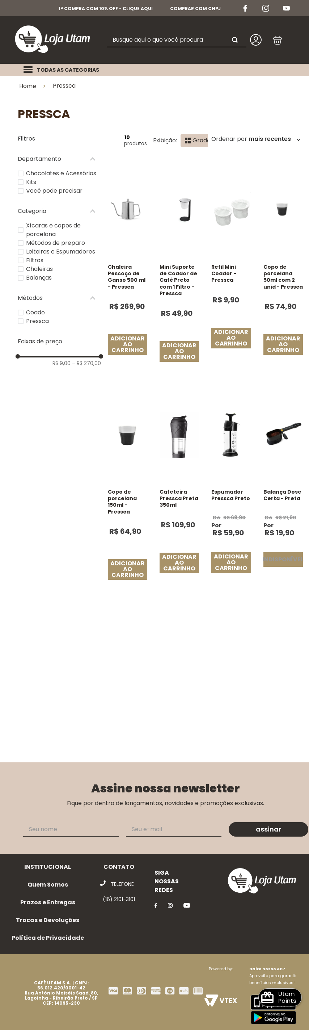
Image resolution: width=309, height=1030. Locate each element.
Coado (35, 312)
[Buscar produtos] (236, 40)
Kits (31, 182)
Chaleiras (39, 269)
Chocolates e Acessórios (61, 173)
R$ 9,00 (61, 363)
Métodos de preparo (55, 243)
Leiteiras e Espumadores (60, 251)
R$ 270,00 (86, 363)
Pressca (64, 86)
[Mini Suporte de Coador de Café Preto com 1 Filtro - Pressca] (179, 270)
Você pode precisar (54, 191)
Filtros (34, 260)
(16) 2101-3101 (119, 899)
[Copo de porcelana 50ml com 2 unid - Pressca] (283, 270)
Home (27, 86)
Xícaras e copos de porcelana (53, 229)
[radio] (198, 140)
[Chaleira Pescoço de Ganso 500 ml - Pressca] (127, 270)
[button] (59, 159)
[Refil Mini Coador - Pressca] (231, 270)
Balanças (39, 277)
